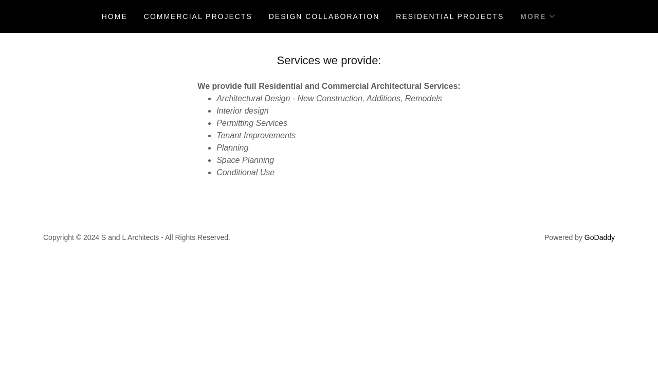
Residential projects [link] (450, 16)
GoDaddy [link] (599, 237)
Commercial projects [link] (198, 16)
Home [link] (114, 16)
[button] (538, 16)
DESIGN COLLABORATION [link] (324, 16)
